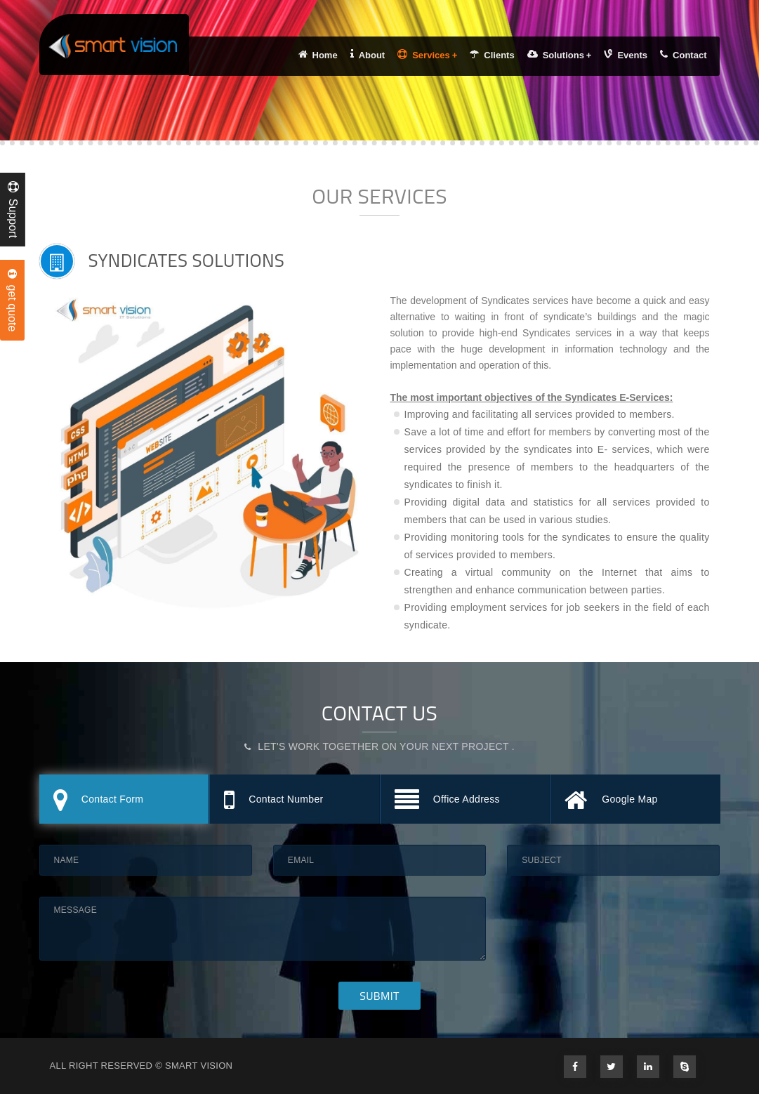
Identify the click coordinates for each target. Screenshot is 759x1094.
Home (318, 54)
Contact (683, 54)
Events (625, 54)
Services (427, 54)
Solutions (559, 54)
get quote (12, 300)
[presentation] (613, 924)
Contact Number (273, 801)
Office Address (447, 801)
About (367, 54)
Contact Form (98, 801)
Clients (492, 54)
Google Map (611, 801)
